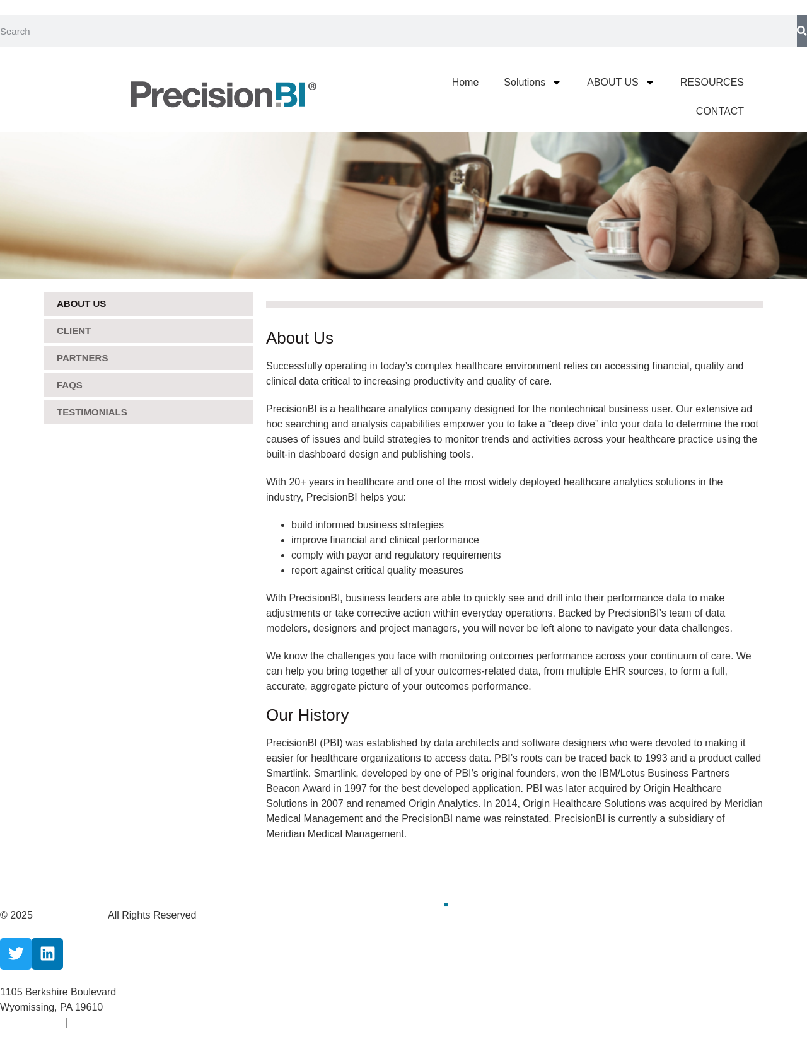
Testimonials (92, 412)
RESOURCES (712, 82)
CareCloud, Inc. (71, 915)
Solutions (533, 82)
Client (74, 330)
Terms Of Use (101, 1022)
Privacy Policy (33, 1022)
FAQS (70, 385)
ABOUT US (621, 82)
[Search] (802, 31)
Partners (82, 357)
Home (465, 82)
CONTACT (720, 111)
